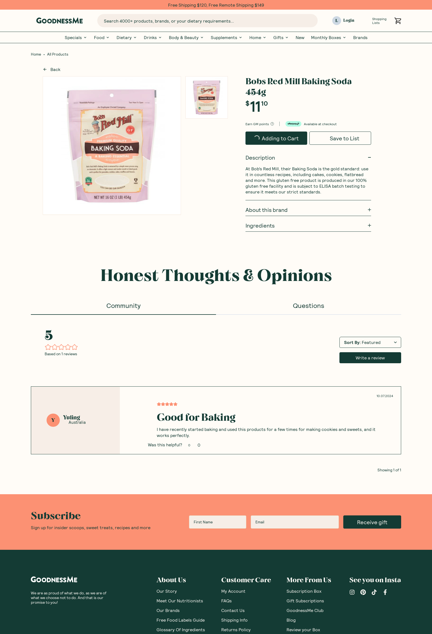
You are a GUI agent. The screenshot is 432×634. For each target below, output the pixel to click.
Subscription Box (304, 452)
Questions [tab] (308, 305)
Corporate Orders (239, 501)
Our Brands (168, 472)
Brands (360, 37)
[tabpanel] (216, 324)
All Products (57, 54)
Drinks (153, 37)
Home (258, 37)
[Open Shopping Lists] (365, 20)
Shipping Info (234, 481)
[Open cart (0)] (397, 20)
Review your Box (303, 491)
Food (102, 37)
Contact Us (233, 472)
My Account (233, 452)
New (300, 37)
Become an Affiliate (241, 529)
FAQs (226, 462)
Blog (291, 481)
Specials (76, 37)
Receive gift (372, 384)
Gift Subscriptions (305, 462)
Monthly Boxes (329, 37)
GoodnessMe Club (305, 472)
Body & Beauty (186, 37)
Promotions (233, 520)
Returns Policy (236, 491)
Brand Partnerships (241, 510)
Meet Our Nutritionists (179, 462)
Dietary (127, 37)
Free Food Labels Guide (180, 481)
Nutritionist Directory (309, 501)
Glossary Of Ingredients (180, 491)
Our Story (166, 452)
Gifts (281, 37)
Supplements (227, 37)
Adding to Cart (276, 138)
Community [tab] (123, 305)
